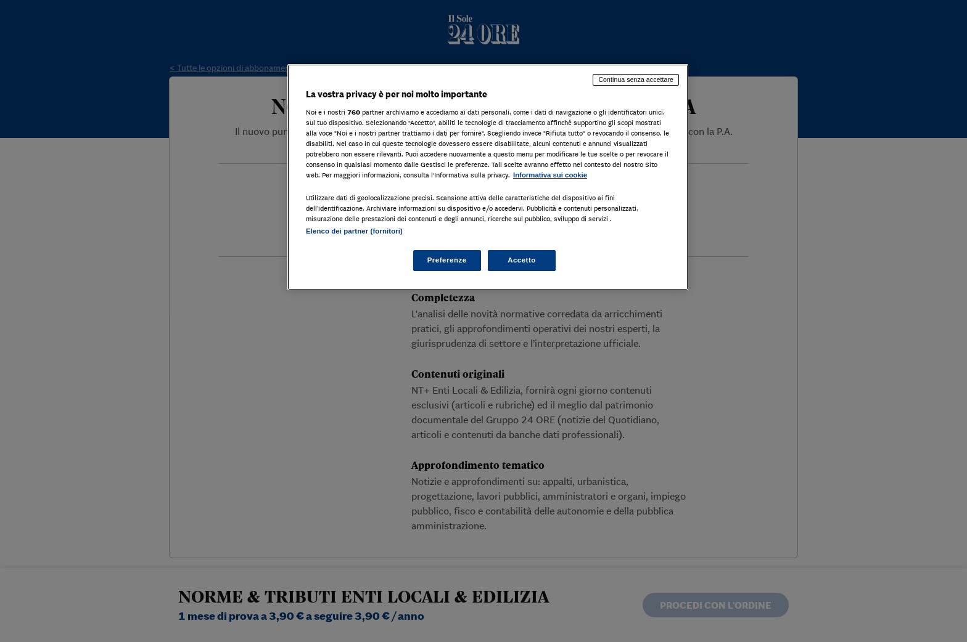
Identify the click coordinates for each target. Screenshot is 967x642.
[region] (487, 177)
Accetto (522, 260)
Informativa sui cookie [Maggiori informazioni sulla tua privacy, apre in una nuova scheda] (550, 175)
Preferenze (447, 260)
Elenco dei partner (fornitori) (354, 231)
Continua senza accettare (635, 79)
